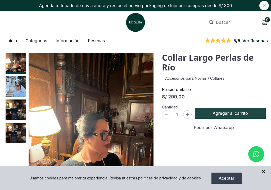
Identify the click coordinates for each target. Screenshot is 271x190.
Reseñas (96, 40)
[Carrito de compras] (264, 22)
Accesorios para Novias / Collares (194, 78)
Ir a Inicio (135, 15)
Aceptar (226, 178)
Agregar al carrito (230, 113)
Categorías (36, 40)
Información (67, 40)
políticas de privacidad (158, 178)
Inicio (11, 40)
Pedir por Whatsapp (214, 127)
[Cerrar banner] (264, 5)
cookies (194, 178)
